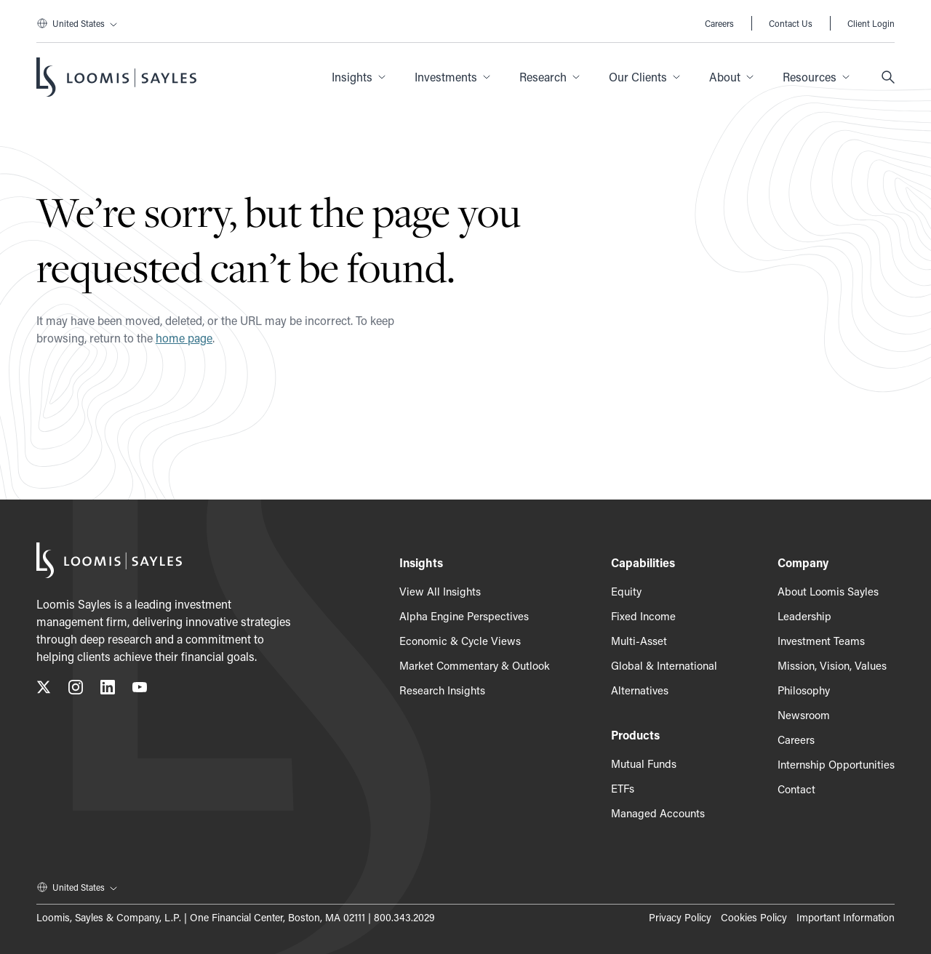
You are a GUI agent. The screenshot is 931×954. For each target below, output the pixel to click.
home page (184, 337)
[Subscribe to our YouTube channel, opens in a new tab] (139, 689)
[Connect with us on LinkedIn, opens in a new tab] (107, 689)
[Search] (888, 77)
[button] (358, 77)
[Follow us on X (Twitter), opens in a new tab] (43, 689)
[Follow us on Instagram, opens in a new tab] (75, 689)
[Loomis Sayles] (116, 77)
